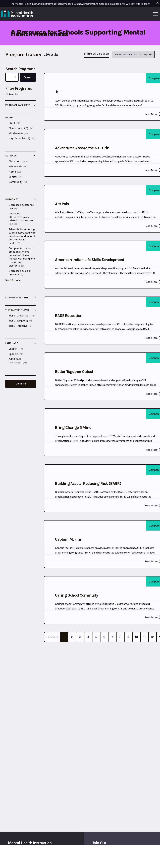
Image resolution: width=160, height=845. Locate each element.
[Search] (28, 77)
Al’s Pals (62, 204)
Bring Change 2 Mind (73, 427)
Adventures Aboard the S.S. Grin (82, 148)
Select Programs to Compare (133, 54)
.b (56, 92)
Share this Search (96, 53)
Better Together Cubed (74, 371)
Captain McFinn (68, 539)
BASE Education (68, 315)
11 (144, 637)
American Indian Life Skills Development (89, 259)
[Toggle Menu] (155, 13)
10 (136, 637)
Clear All (21, 383)
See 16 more (13, 279)
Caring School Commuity (76, 595)
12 (152, 637)
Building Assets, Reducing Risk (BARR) (88, 483)
